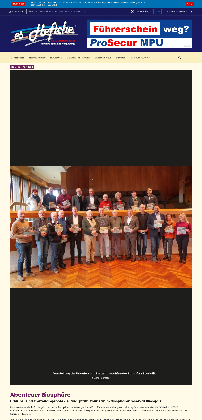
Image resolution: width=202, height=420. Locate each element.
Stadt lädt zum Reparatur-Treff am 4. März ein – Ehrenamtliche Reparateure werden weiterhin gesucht (88, 2)
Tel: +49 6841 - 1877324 (176, 11)
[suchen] (180, 57)
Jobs (85, 11)
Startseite (18, 57)
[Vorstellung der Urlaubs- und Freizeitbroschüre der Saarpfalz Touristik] (98, 380)
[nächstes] (192, 4)
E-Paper (121, 57)
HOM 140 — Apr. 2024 (22, 67)
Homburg (56, 57)
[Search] (151, 57)
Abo (157, 11)
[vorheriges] (188, 4)
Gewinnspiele (103, 57)
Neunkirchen (37, 57)
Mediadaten (46, 11)
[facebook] (191, 11)
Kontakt (75, 11)
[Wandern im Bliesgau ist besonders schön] (103, 380)
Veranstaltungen (78, 57)
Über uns (32, 11)
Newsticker (18, 4)
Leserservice (62, 11)
